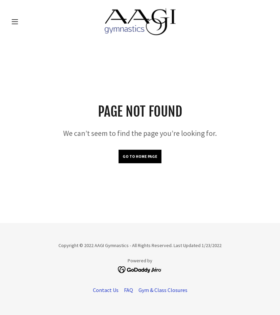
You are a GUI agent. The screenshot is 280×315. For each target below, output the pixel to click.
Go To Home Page (140, 156)
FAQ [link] (128, 290)
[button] (28, 21)
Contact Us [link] (106, 290)
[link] (140, 21)
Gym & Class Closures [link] (162, 290)
